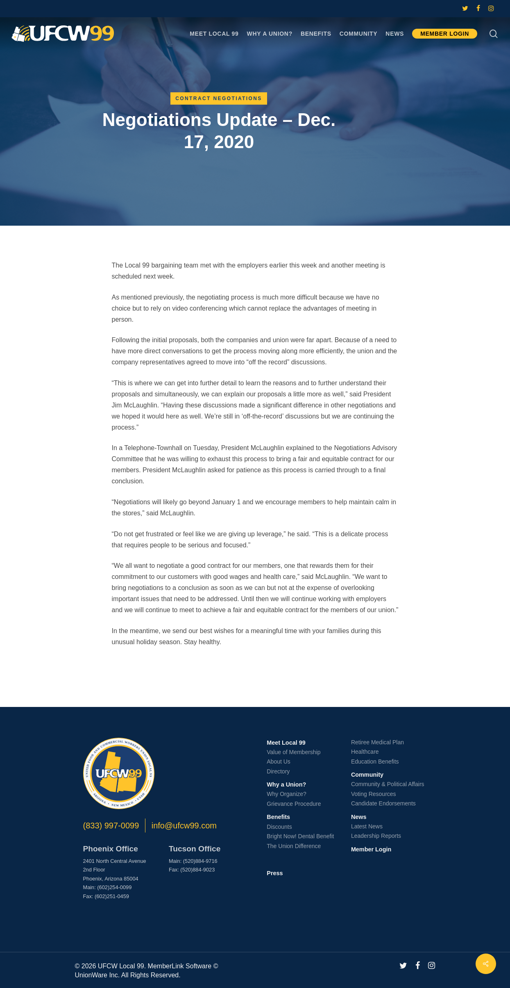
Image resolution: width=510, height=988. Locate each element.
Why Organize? (286, 794)
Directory (278, 771)
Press (275, 873)
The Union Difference (294, 846)
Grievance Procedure (294, 803)
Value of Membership (293, 752)
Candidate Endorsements (383, 803)
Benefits (278, 817)
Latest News (367, 826)
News (359, 817)
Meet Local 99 (286, 742)
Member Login (371, 849)
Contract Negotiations (218, 98)
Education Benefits (375, 761)
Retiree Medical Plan (377, 742)
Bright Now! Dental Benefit (300, 836)
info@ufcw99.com (184, 825)
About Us (278, 761)
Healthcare (365, 751)
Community (367, 774)
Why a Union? (286, 784)
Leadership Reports (376, 835)
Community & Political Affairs (387, 784)
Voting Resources (373, 794)
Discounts (279, 826)
